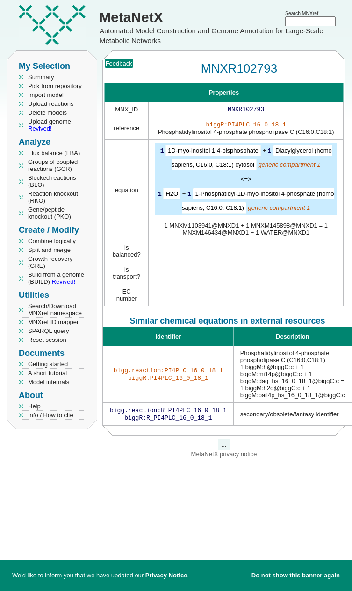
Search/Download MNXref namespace (55, 310)
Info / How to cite (50, 415)
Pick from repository (55, 85)
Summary (41, 77)
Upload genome (49, 125)
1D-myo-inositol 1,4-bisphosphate (213, 152)
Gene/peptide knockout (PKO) (49, 213)
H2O (171, 195)
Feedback (119, 63)
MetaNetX (131, 17)
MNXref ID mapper (53, 321)
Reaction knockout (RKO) (53, 197)
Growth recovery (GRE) (50, 262)
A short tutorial (47, 373)
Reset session (47, 339)
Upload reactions (51, 103)
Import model (46, 94)
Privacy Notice (166, 575)
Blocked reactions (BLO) (52, 181)
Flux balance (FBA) (54, 152)
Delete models (47, 112)
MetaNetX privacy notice (224, 456)
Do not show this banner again (295, 575)
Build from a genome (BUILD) (56, 278)
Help (34, 406)
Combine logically (52, 240)
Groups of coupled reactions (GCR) (53, 165)
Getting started (48, 364)
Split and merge (49, 249)
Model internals (48, 381)
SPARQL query (48, 330)
